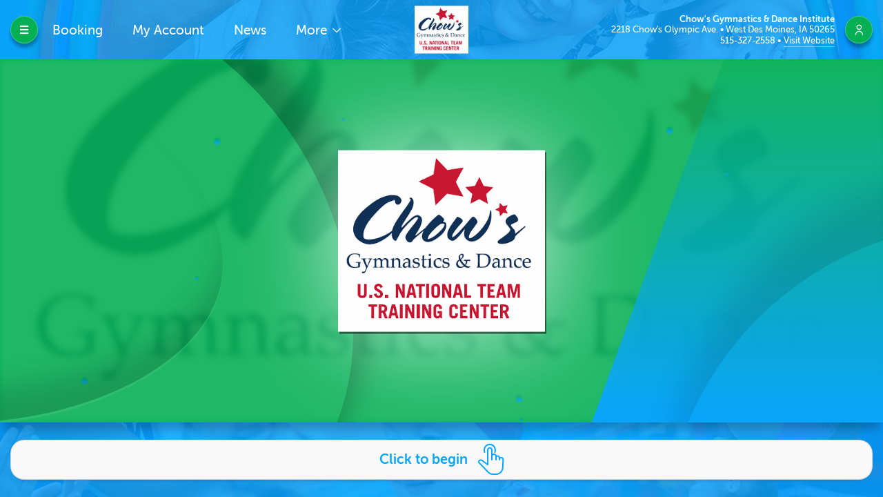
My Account (168, 30)
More (313, 30)
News (250, 30)
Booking (77, 30)
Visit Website (809, 40)
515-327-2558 (748, 40)
